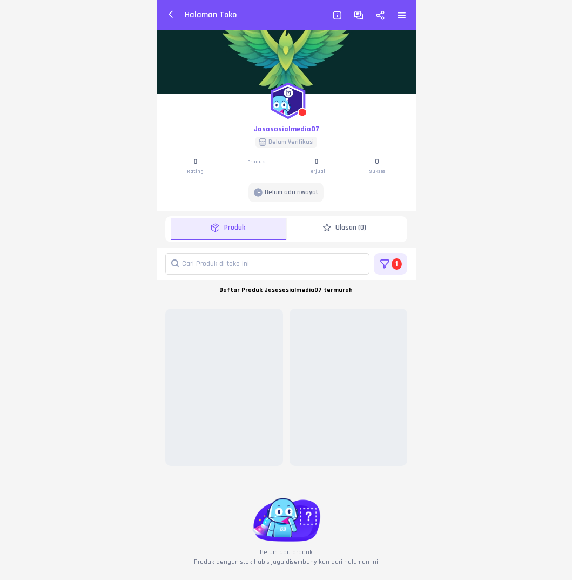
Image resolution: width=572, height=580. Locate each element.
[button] (286, 98)
